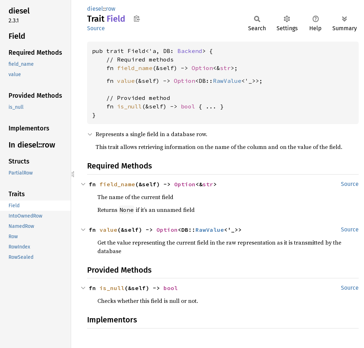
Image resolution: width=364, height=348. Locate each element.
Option (202, 67)
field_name (134, 67)
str (225, 67)
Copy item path (137, 18)
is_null (129, 106)
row (110, 8)
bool (188, 106)
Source (96, 28)
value (126, 80)
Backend (189, 50)
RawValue (227, 80)
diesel (95, 8)
